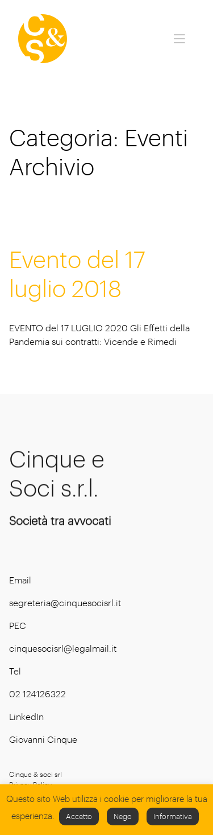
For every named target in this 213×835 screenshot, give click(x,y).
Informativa (172, 816)
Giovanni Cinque (43, 739)
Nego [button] (123, 816)
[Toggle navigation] (179, 39)
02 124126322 (37, 693)
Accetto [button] (79, 816)
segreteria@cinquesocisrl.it (65, 602)
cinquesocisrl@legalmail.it (62, 648)
